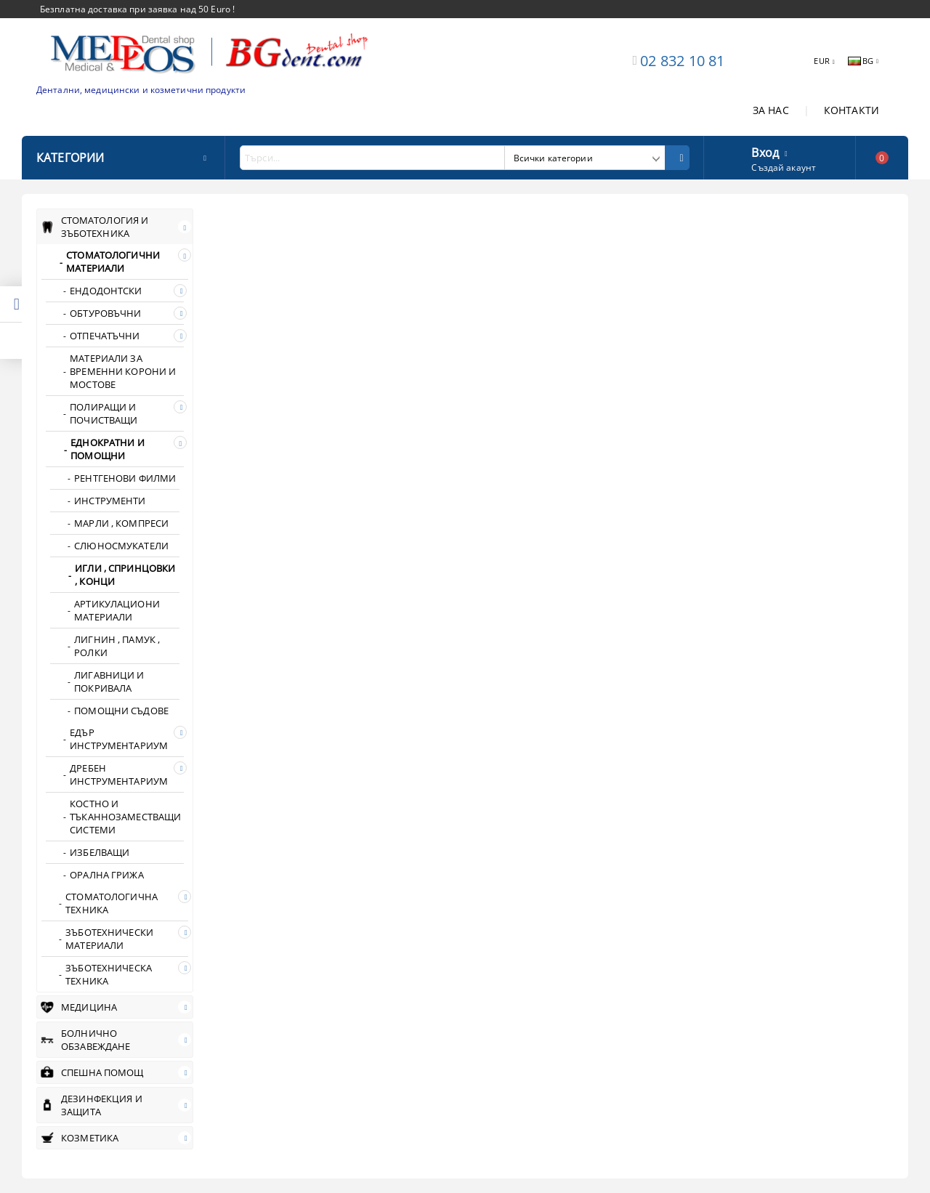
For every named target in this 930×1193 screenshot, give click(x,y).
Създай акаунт (783, 167)
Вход (765, 151)
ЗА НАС (771, 110)
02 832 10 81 (682, 60)
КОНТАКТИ (851, 110)
